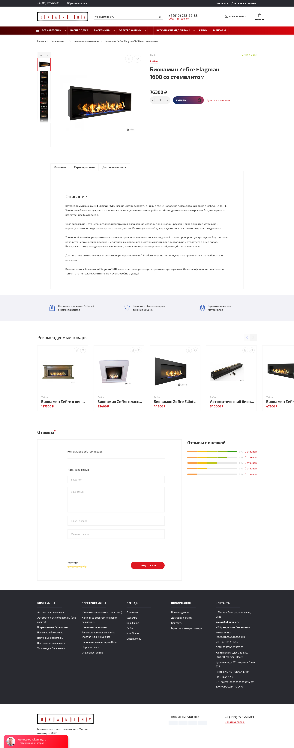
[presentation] (96, 549)
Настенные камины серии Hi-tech (100, 642)
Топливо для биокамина (51, 648)
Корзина (260, 17)
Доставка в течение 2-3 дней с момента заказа (72, 307)
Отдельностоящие (92, 652)
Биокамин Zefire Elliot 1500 (176, 401)
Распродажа (79, 30)
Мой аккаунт (234, 16)
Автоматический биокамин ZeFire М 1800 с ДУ (232, 401)
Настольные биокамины (51, 642)
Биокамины (102, 30)
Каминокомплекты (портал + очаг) (102, 612)
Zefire (130, 628)
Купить (188, 100)
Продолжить (148, 565)
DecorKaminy (134, 638)
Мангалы (219, 30)
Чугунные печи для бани (173, 30)
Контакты (222, 3)
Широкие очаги (90, 647)
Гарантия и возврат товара (186, 628)
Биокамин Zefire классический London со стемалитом (120, 401)
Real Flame (133, 622)
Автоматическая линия (50, 612)
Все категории (48, 30)
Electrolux (132, 612)
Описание (60, 167)
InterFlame (133, 633)
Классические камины (94, 627)
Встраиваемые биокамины (52, 627)
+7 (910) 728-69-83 (48, 3)
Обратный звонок (77, 3)
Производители (180, 612)
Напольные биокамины (50, 632)
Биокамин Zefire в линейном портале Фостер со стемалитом (63, 401)
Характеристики (84, 167)
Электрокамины (130, 30)
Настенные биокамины (50, 637)
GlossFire (132, 617)
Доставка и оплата (243, 3)
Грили (203, 30)
